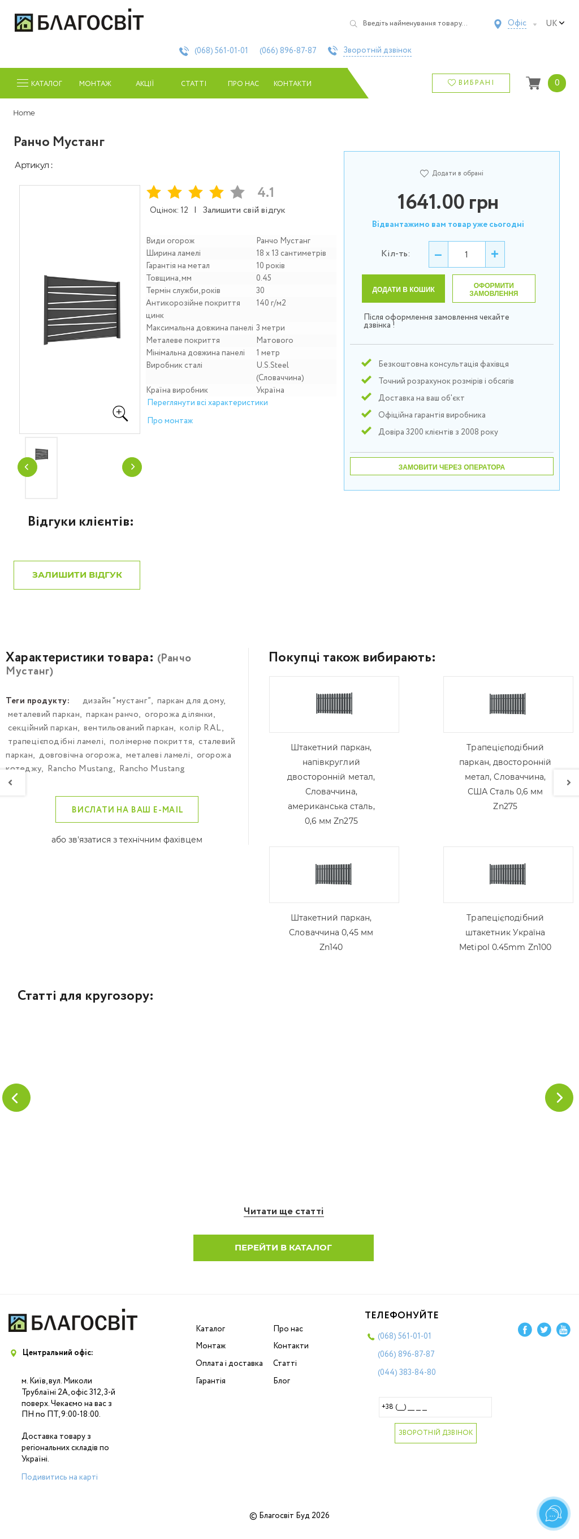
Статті (193, 84)
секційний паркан (42, 735)
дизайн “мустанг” (117, 708)
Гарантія (211, 1389)
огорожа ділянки (179, 721)
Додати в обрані (451, 173)
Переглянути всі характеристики (207, 403)
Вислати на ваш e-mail (128, 817)
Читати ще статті (284, 1219)
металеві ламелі (158, 762)
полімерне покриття (151, 748)
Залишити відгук (77, 581)
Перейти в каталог (283, 1255)
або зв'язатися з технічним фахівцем (126, 846)
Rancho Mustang (80, 776)
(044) (407, 1380)
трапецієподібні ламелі (55, 748)
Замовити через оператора (452, 467)
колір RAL (201, 735)
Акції (145, 84)
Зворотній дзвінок (377, 51)
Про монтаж (170, 421)
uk (555, 24)
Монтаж (95, 84)
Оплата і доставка (229, 1371)
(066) (288, 51)
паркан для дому (190, 708)
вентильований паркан (129, 735)
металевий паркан (44, 721)
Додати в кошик (404, 290)
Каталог (210, 1337)
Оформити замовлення (493, 290)
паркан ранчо (112, 721)
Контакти (293, 84)
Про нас (243, 84)
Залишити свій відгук (244, 210)
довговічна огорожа (79, 762)
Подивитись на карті (59, 1485)
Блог (281, 1389)
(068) (221, 51)
